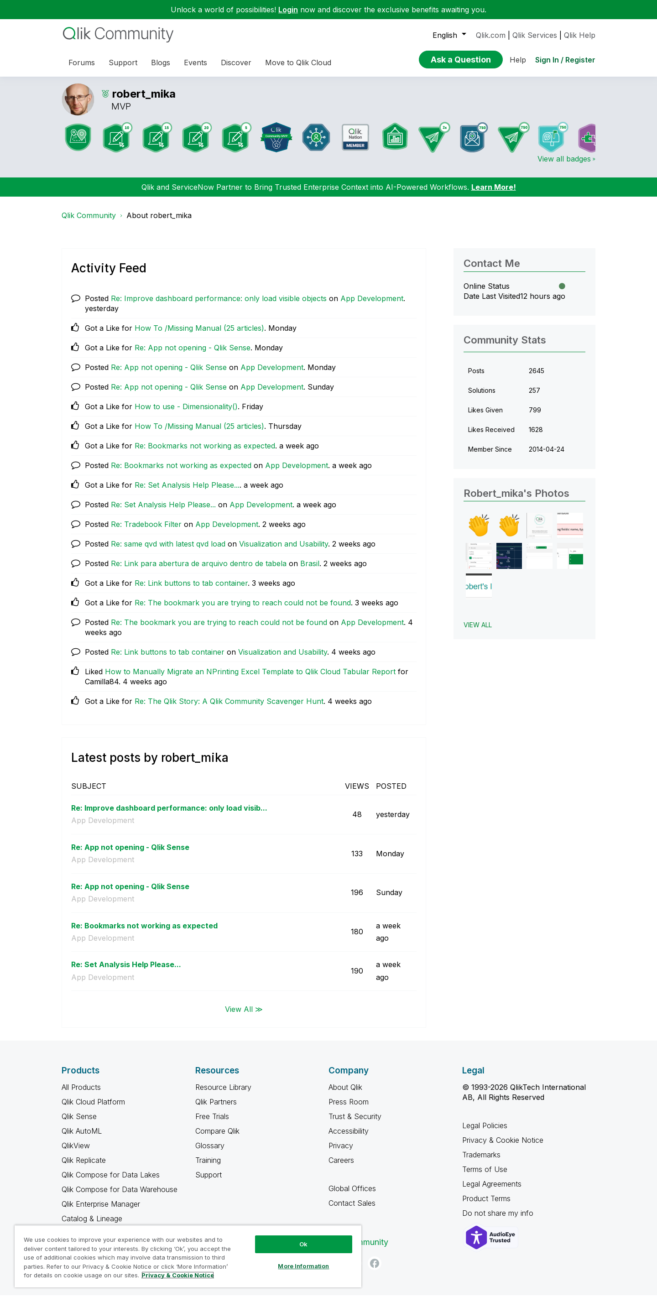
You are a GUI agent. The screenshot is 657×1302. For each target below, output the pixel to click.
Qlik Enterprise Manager (101, 1210)
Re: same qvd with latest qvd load (168, 550)
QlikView (76, 1152)
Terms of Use (484, 1176)
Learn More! (493, 193)
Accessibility (348, 1137)
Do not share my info (499, 1219)
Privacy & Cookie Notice (502, 1146)
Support (208, 1181)
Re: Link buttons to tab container (191, 589)
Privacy (340, 1152)
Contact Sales (351, 1209)
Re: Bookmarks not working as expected (205, 452)
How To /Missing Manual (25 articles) (199, 334)
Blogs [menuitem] (160, 62)
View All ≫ (244, 1015)
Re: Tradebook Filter (146, 531)
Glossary (209, 1152)
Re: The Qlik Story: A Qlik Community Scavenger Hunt (229, 708)
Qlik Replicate (84, 1167)
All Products (81, 1094)
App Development (371, 305)
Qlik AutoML (82, 1137)
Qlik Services (534, 35)
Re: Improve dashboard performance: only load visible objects (219, 305)
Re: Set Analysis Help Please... (187, 491)
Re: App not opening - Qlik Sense (192, 354)
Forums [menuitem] (81, 62)
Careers (341, 1167)
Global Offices (352, 1195)
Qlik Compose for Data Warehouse (119, 1196)
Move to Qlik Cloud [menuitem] (298, 62)
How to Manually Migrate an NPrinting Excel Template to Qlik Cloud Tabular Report (250, 678)
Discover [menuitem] (236, 62)
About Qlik (345, 1094)
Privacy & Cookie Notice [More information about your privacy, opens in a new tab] (177, 1275)
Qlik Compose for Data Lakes (111, 1181)
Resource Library (223, 1094)
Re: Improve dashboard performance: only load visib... (169, 814)
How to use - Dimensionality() (186, 413)
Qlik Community (89, 222)
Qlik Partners (216, 1108)
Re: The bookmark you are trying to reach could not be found (243, 609)
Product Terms (486, 1205)
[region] (188, 1256)
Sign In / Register (565, 59)
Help (518, 59)
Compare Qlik (217, 1137)
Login (288, 9)
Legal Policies (484, 1132)
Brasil (309, 570)
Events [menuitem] (195, 62)
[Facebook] (374, 1270)
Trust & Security (354, 1123)
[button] (479, 533)
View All (478, 631)
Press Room (348, 1108)
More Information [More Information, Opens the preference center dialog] (303, 1266)
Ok (303, 1244)
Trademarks (481, 1161)
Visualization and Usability (283, 550)
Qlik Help (579, 35)
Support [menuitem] (123, 62)
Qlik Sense (79, 1123)
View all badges (564, 165)
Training (208, 1167)
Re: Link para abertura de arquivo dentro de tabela (199, 570)
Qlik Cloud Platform (93, 1108)
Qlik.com (491, 35)
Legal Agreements (491, 1190)
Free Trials (212, 1123)
